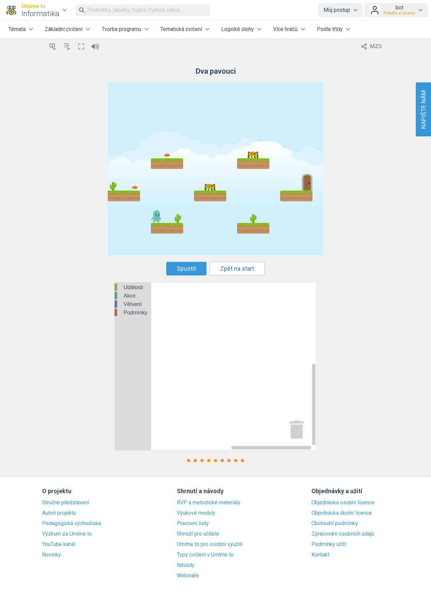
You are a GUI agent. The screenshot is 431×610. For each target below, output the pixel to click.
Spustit (186, 268)
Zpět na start (237, 268)
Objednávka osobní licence (342, 503)
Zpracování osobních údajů (342, 534)
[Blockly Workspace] (215, 366)
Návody (186, 565)
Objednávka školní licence (341, 513)
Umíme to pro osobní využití (209, 544)
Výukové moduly (196, 513)
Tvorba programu (121, 29)
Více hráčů (285, 29)
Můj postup (337, 10)
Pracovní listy (193, 523)
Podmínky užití (328, 544)
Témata (17, 29)
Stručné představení (65, 503)
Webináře (188, 576)
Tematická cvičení (181, 29)
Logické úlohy (237, 29)
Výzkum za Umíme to (67, 534)
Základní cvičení (63, 29)
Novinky (51, 555)
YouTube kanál (58, 544)
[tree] (132, 300)
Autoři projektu (59, 513)
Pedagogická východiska (71, 523)
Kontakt (320, 555)
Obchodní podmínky (334, 523)
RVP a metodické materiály (208, 503)
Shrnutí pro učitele (198, 534)
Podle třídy (330, 29)
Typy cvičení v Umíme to (205, 555)
